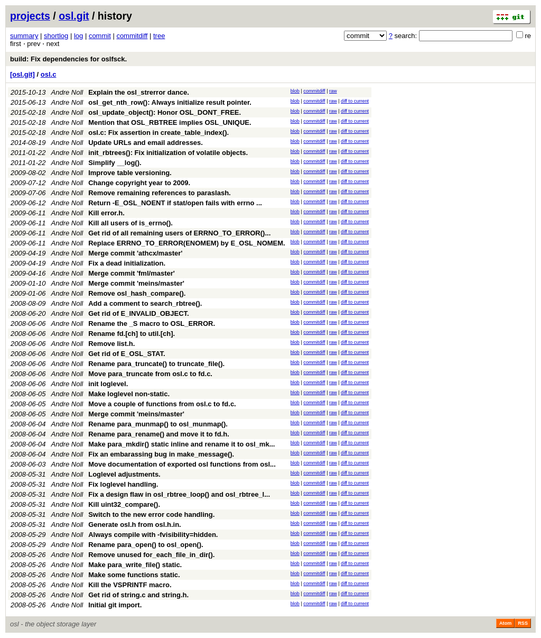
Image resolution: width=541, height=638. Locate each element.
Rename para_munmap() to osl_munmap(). (158, 424)
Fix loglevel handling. (123, 484)
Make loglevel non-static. (129, 394)
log (78, 36)
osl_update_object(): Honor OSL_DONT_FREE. (164, 112)
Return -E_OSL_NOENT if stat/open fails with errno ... (175, 203)
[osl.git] (22, 74)
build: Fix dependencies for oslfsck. (68, 59)
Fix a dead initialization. (126, 263)
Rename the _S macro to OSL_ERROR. (151, 323)
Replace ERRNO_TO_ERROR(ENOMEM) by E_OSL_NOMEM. (186, 243)
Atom (505, 623)
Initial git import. (115, 605)
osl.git (74, 16)
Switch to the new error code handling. (151, 514)
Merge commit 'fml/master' (131, 273)
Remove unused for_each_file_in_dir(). (151, 555)
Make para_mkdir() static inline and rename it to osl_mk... (181, 444)
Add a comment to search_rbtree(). (145, 303)
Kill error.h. (106, 213)
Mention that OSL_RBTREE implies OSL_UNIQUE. (169, 122)
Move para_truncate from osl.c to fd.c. (150, 374)
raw (333, 91)
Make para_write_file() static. (135, 565)
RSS (523, 623)
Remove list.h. (111, 344)
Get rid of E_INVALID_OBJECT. (138, 313)
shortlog (56, 36)
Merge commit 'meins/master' (136, 283)
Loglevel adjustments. (124, 474)
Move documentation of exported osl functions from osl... (182, 464)
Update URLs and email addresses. (145, 143)
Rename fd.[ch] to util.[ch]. (131, 334)
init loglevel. (108, 384)
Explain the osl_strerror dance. (138, 92)
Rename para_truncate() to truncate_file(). (156, 364)
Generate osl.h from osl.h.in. (134, 524)
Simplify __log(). (114, 163)
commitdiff (131, 36)
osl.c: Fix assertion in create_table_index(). (158, 132)
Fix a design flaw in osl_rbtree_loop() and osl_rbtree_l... (179, 494)
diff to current (355, 101)
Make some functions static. (134, 575)
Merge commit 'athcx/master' (135, 253)
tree (159, 36)
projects (30, 16)
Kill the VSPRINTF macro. (129, 585)
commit (100, 36)
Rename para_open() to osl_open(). (145, 545)
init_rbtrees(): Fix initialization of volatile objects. (168, 153)
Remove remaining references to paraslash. (159, 193)
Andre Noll (67, 92)
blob (295, 91)
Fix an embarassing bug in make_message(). (161, 454)
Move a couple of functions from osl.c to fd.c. (162, 404)
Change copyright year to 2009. (139, 183)
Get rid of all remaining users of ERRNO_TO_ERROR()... (179, 233)
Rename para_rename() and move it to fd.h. (158, 434)
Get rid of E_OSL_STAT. (126, 354)
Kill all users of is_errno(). (130, 223)
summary (24, 36)
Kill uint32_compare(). (124, 504)
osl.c (49, 74)
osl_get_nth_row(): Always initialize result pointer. (169, 102)
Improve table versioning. (130, 173)
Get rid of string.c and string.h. (138, 595)
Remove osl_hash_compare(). (136, 293)
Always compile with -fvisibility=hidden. (153, 535)
